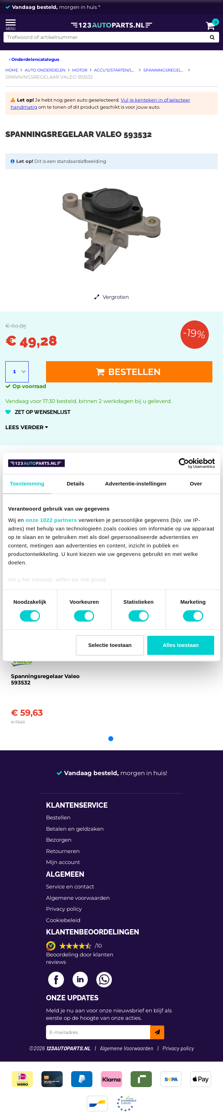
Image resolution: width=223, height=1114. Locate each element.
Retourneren (63, 851)
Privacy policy (64, 908)
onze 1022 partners (51, 520)
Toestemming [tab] (27, 484)
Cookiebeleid (63, 920)
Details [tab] (75, 484)
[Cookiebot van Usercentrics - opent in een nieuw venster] (184, 463)
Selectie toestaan (110, 645)
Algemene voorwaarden (78, 897)
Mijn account (63, 862)
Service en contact (70, 886)
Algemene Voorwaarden (126, 1048)
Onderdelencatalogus (34, 59)
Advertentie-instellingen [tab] (135, 484)
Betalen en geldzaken (75, 828)
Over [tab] (196, 484)
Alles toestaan (181, 645)
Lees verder (26, 427)
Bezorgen (59, 839)
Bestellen (128, 371)
